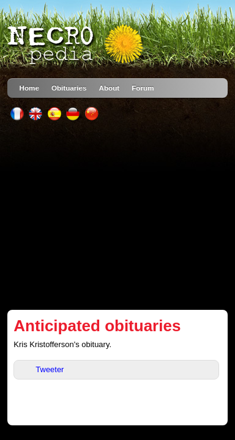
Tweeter (49, 369)
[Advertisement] (117, 215)
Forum (143, 88)
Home (29, 88)
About (109, 88)
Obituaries (69, 88)
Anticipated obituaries (97, 326)
